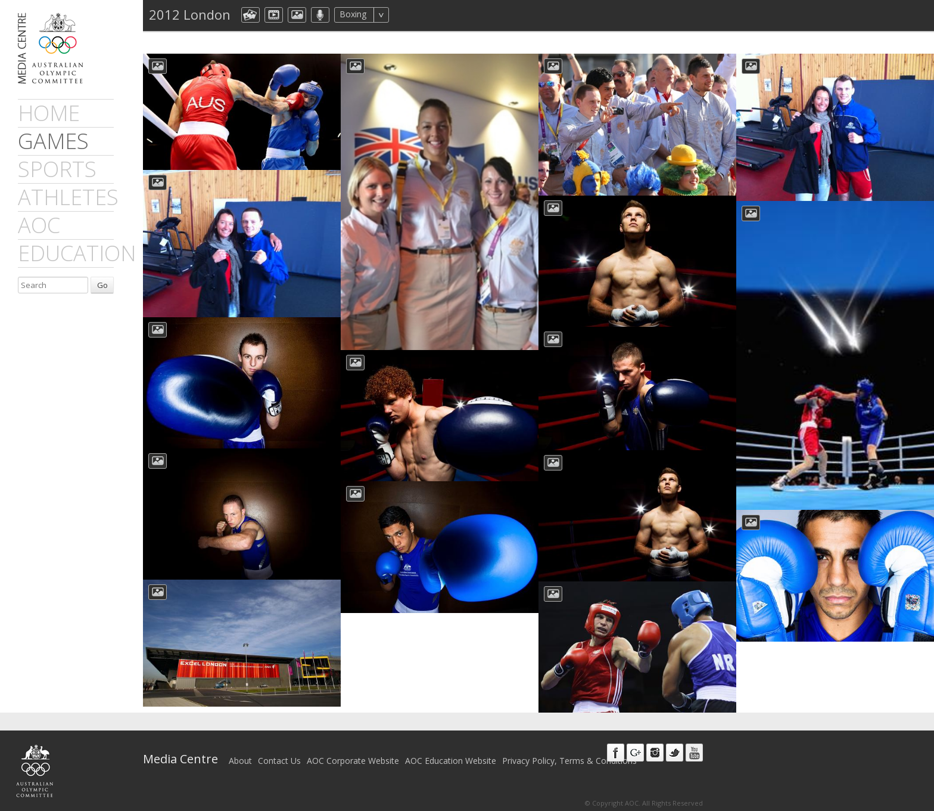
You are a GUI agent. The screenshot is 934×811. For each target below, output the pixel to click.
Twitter (674, 753)
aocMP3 (320, 15)
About (240, 760)
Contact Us (279, 760)
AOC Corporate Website (353, 760)
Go (102, 285)
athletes (68, 197)
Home (49, 113)
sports (57, 169)
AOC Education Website (450, 760)
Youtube (694, 753)
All (405, 15)
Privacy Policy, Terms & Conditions (569, 760)
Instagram (655, 753)
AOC (39, 225)
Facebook (615, 753)
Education (77, 253)
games (53, 141)
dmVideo (273, 15)
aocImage (297, 15)
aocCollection (250, 15)
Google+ (635, 753)
